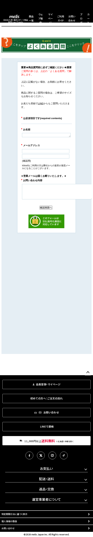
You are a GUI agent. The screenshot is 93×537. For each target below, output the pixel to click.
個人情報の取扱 (9, 521)
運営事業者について (46, 499)
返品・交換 (46, 489)
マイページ (50, 18)
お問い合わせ (8, 528)
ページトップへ (88, 372)
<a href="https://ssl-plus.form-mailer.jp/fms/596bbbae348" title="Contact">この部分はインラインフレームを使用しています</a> (46, 206)
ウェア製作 (40, 18)
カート (88, 18)
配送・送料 (46, 478)
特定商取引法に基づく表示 (14, 514)
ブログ (81, 18)
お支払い (46, 468)
